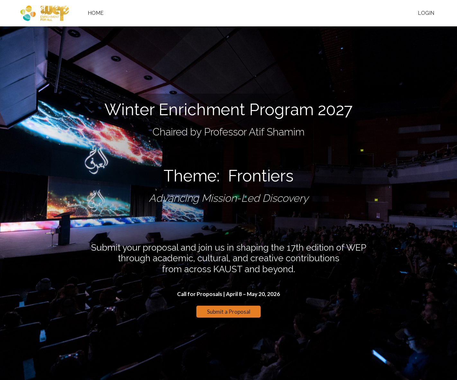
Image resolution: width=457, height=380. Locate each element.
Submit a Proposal (228, 311)
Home (95, 13)
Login (426, 13)
